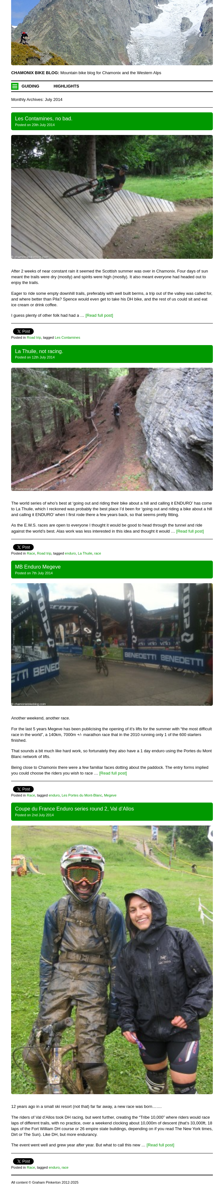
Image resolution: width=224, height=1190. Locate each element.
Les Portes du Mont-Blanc (82, 795)
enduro (70, 553)
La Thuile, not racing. (39, 351)
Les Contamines (67, 337)
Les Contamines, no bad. (44, 118)
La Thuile (85, 553)
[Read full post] (99, 315)
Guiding (30, 86)
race (97, 553)
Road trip (34, 337)
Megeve (110, 795)
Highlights (66, 86)
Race (31, 553)
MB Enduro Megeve (38, 567)
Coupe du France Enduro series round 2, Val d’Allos (74, 808)
